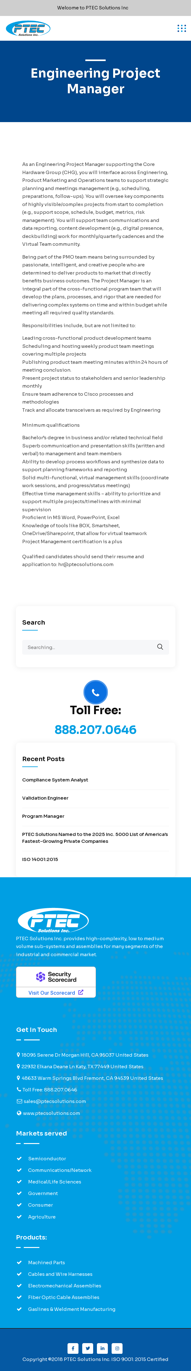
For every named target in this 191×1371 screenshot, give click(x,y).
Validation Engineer (45, 798)
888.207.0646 (96, 730)
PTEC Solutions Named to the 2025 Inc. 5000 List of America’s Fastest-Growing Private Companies (95, 837)
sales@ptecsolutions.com (55, 1101)
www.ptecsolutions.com (51, 1113)
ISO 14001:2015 (40, 859)
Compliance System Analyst (55, 780)
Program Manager (43, 816)
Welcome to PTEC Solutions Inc (92, 8)
